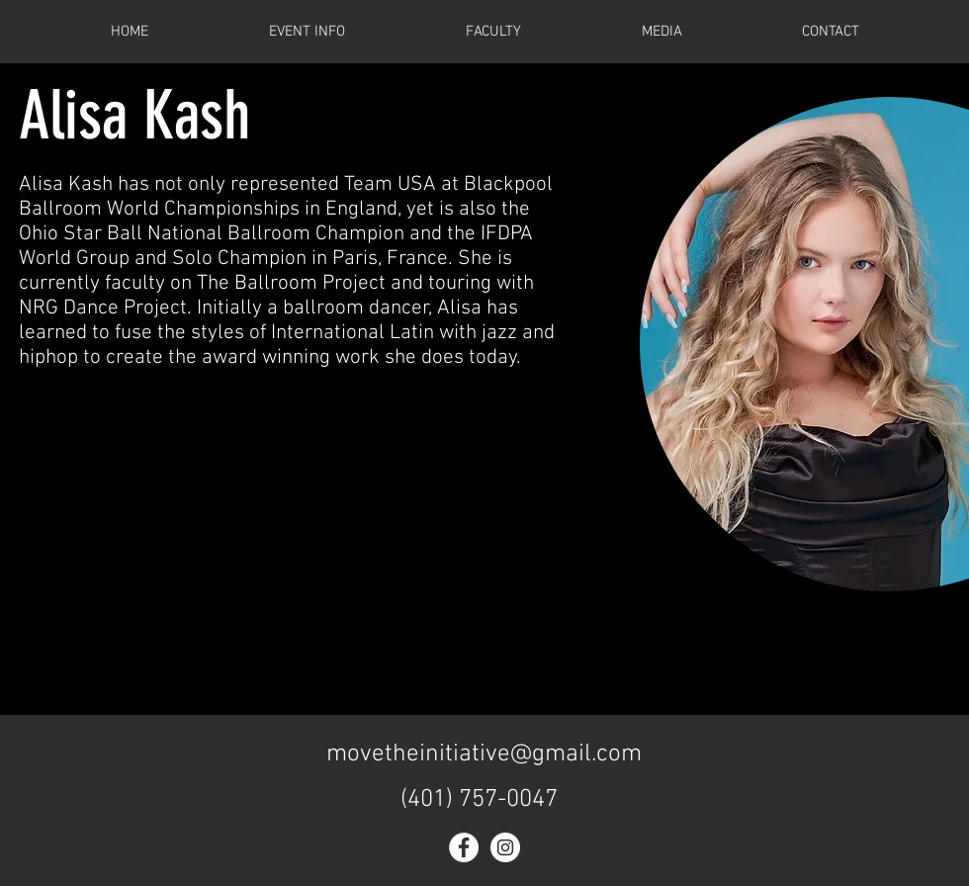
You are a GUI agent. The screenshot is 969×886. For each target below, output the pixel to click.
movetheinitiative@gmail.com (484, 754)
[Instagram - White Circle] (505, 847)
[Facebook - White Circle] (464, 847)
